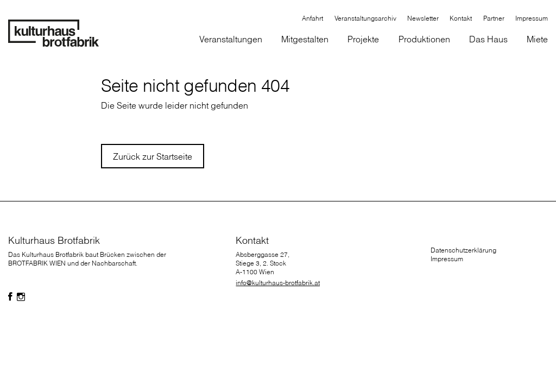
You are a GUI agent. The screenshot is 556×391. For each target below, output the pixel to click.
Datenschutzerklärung (463, 250)
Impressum (447, 259)
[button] (305, 40)
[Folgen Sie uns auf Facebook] (10, 297)
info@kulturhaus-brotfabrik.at (278, 283)
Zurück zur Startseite (152, 156)
